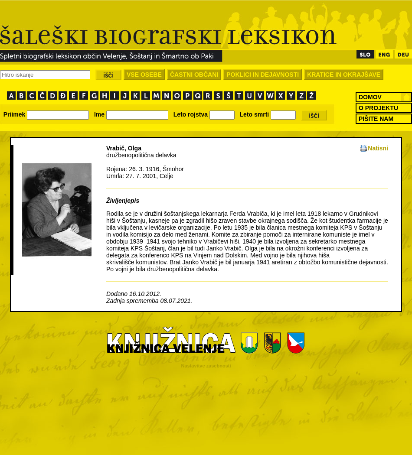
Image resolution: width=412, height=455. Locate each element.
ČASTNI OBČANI (194, 74)
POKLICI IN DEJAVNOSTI (262, 74)
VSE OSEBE (144, 74)
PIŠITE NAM (376, 118)
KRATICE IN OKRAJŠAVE (343, 74)
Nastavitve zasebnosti (206, 365)
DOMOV (370, 97)
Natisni (378, 148)
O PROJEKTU (378, 107)
